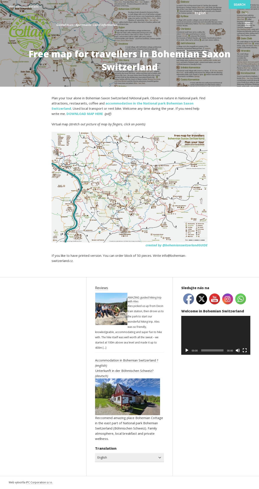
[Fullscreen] (245, 350)
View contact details (25, 6)
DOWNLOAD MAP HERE (85, 113)
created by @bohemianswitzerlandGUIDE (176, 245)
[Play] (187, 350)
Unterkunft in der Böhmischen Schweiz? (124, 370)
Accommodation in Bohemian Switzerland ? (126, 360)
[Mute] (238, 350)
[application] (215, 335)
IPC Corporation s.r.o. (39, 482)
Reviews (101, 287)
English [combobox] (200, 13)
